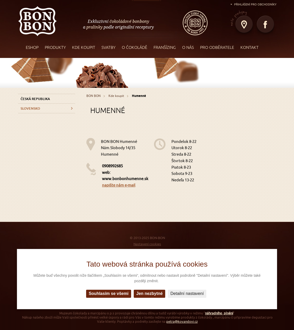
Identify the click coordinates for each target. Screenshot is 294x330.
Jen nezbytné (149, 293)
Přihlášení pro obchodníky (255, 4)
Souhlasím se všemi (109, 293)
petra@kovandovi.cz (182, 322)
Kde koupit (116, 95)
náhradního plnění (219, 313)
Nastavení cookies (147, 244)
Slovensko (30, 108)
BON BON (37, 21)
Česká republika (35, 99)
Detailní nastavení (187, 293)
